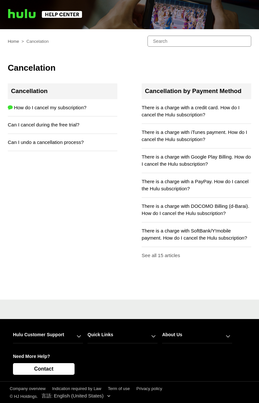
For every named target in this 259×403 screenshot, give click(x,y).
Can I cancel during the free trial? (43, 124)
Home (13, 41)
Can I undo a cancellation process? (46, 142)
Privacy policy (149, 388)
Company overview (28, 388)
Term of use (119, 388)
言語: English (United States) (73, 395)
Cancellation (29, 91)
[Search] (199, 41)
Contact (43, 369)
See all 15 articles (161, 255)
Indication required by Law (76, 388)
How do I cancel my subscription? (50, 107)
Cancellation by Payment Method (193, 91)
